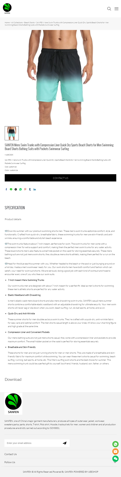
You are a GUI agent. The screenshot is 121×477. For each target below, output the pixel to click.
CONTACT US (60, 178)
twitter (15, 189)
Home (7, 22)
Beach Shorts (29, 22)
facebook (6, 189)
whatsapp (20, 189)
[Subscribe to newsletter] (64, 443)
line (11, 189)
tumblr (30, 189)
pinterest (25, 189)
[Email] (32, 443)
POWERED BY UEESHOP (86, 471)
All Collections (17, 22)
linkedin (34, 189)
